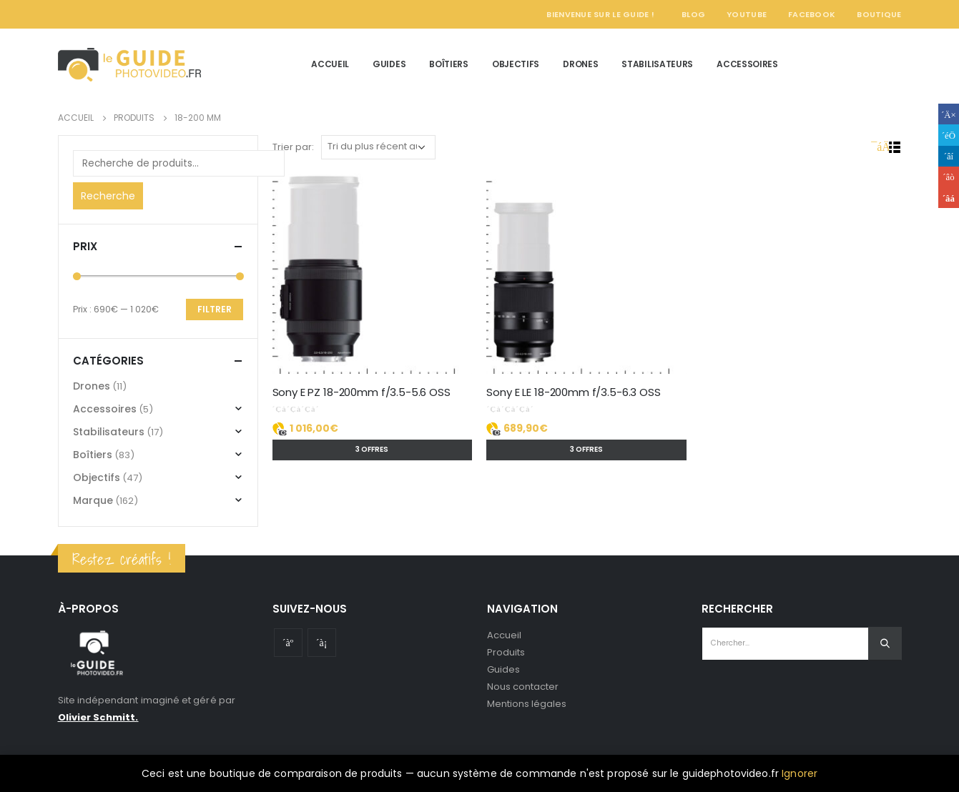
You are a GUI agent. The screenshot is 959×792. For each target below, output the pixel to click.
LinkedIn (948, 156)
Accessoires (747, 64)
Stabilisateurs (657, 64)
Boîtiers (448, 64)
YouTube (747, 14)
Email (948, 197)
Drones (580, 64)
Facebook (811, 14)
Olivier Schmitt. (98, 717)
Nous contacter (523, 686)
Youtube (288, 642)
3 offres (371, 449)
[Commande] (378, 147)
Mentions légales (527, 704)
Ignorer (799, 773)
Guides (389, 64)
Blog (693, 14)
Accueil (330, 64)
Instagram (322, 642)
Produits (506, 652)
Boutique (879, 14)
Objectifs (515, 64)
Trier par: (293, 147)
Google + (948, 177)
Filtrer (214, 309)
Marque (93, 500)
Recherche (108, 196)
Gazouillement (948, 134)
